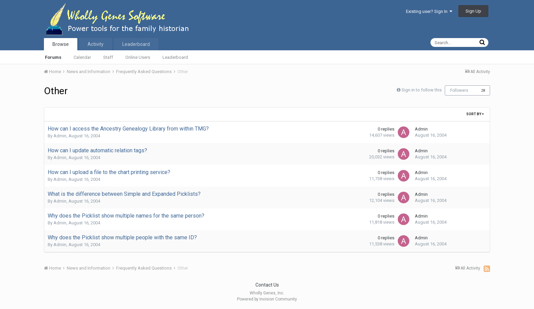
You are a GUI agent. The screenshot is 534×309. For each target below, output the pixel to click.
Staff (108, 57)
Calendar (82, 57)
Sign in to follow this (422, 89)
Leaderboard (175, 57)
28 (483, 90)
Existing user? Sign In (429, 11)
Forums (53, 57)
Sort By (475, 114)
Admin (59, 135)
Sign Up (473, 11)
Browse (60, 44)
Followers (459, 90)
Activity (96, 44)
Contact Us (267, 285)
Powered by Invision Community (267, 299)
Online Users (137, 57)
